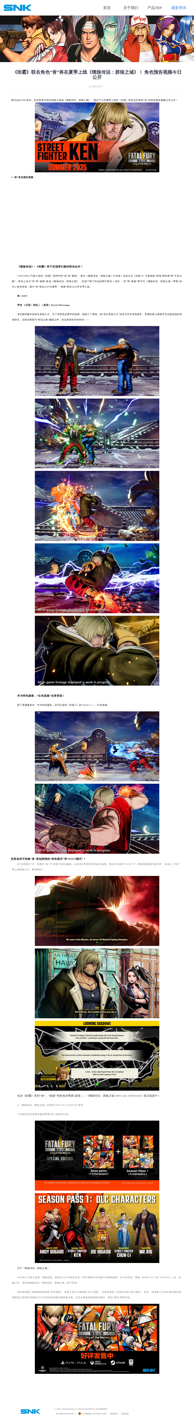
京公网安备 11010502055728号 (94, 1414)
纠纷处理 (113, 1414)
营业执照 (125, 1414)
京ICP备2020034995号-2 (65, 1414)
